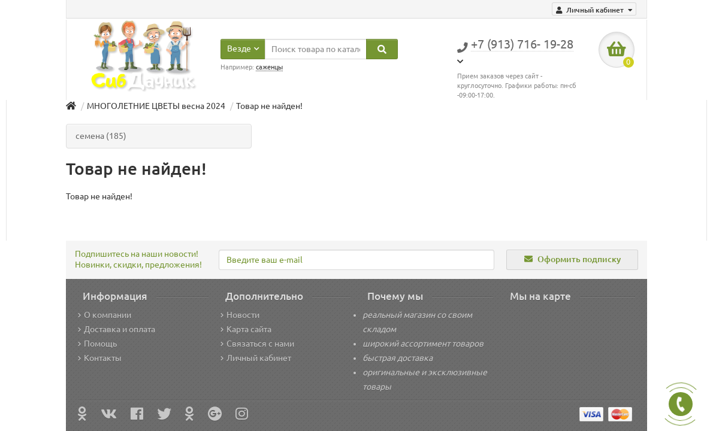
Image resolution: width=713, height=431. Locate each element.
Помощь (97, 343)
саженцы (269, 67)
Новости (239, 315)
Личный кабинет (255, 358)
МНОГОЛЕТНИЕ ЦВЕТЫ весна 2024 (156, 106)
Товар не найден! (269, 106)
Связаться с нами (257, 343)
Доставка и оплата (116, 329)
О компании (104, 315)
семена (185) (100, 136)
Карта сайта (245, 329)
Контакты (100, 358)
